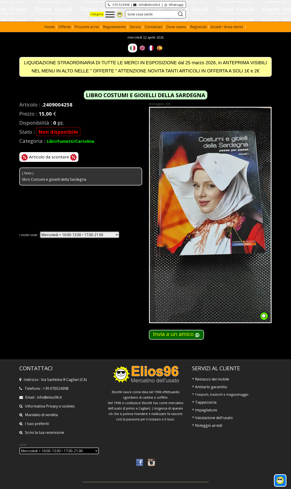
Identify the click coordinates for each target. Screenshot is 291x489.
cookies (68, 406)
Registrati (198, 26)
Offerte (65, 26)
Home (49, 26)
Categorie (96, 14)
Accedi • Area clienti (227, 26)
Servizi (136, 26)
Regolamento (115, 26)
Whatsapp (173, 4)
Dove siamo (176, 26)
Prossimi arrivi (87, 26)
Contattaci (154, 26)
